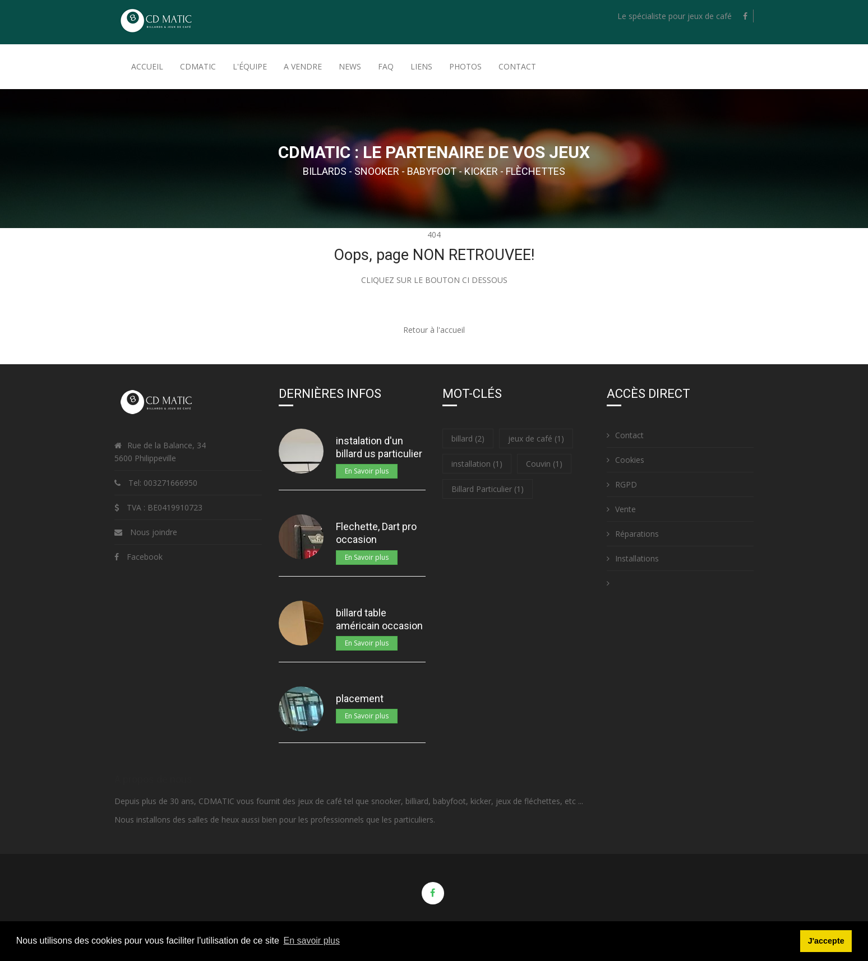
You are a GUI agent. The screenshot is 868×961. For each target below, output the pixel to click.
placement (360, 698)
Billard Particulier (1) (487, 489)
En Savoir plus (367, 471)
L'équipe (250, 66)
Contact (517, 66)
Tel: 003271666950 (161, 482)
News (350, 66)
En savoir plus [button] (312, 940)
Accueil (147, 66)
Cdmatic (198, 66)
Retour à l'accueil (434, 329)
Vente (621, 509)
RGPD (622, 484)
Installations (633, 558)
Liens (421, 66)
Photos (465, 66)
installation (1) (476, 463)
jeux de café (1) (536, 438)
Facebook (145, 556)
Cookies (625, 459)
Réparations (633, 533)
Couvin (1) (544, 463)
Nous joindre (153, 532)
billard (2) (467, 438)
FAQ (386, 66)
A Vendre (303, 66)
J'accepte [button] (826, 940)
